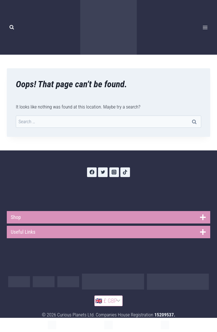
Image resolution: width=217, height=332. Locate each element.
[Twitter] (103, 172)
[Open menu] (205, 27)
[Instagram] (114, 172)
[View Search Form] (11, 27)
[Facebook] (92, 172)
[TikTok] (125, 172)
